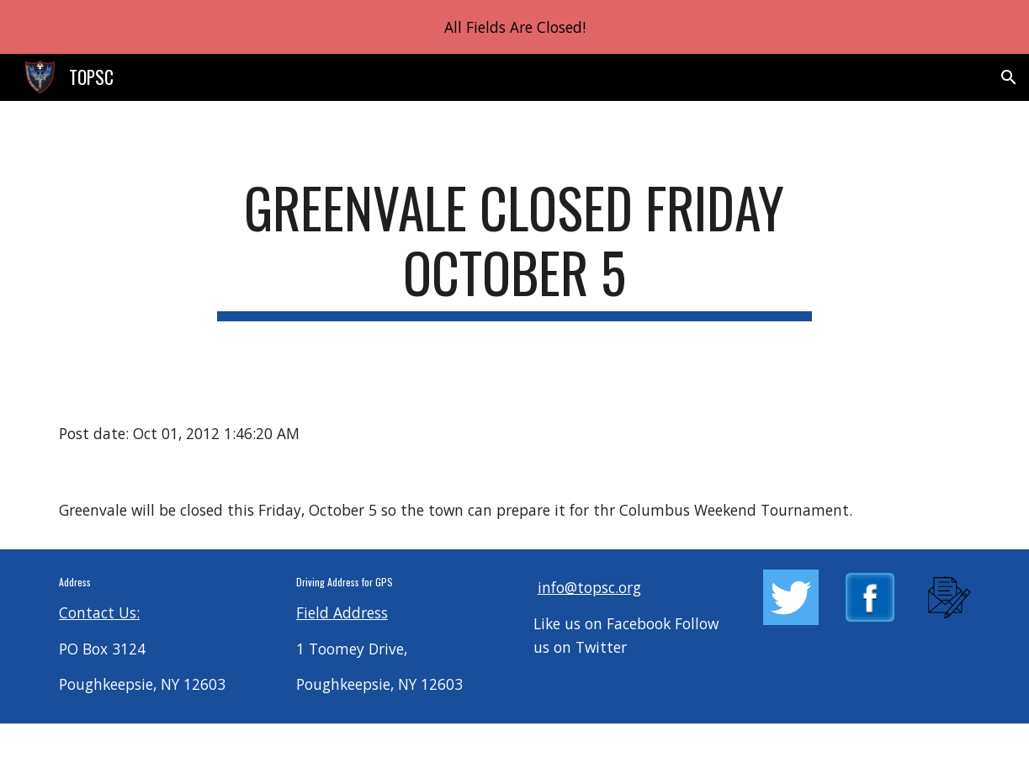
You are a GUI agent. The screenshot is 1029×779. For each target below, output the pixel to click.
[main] (514, 248)
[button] (1009, 77)
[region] (514, 27)
